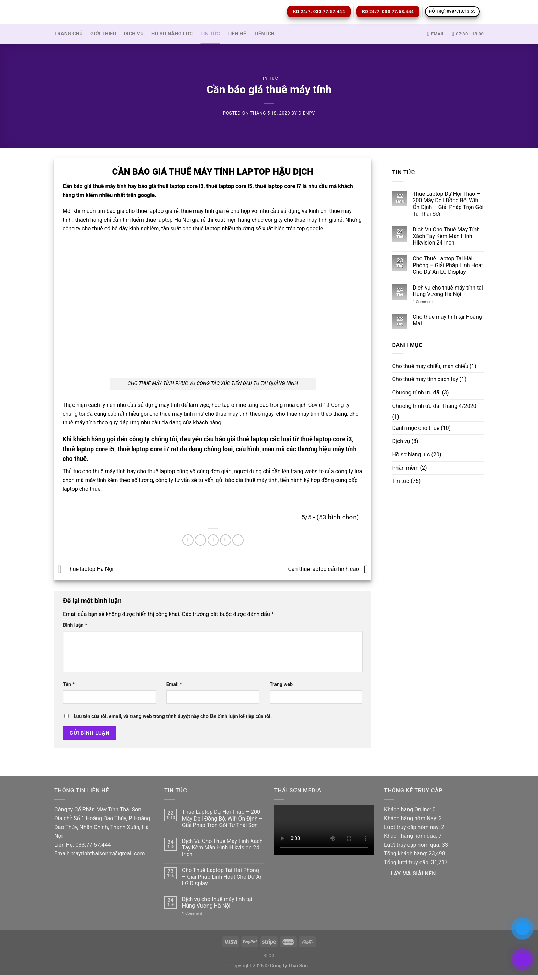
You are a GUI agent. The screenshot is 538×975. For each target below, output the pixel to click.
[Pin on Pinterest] (225, 540)
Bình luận (75, 625)
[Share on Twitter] (200, 540)
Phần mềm (405, 468)
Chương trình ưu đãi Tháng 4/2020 (434, 406)
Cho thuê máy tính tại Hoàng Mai (447, 320)
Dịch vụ (134, 34)
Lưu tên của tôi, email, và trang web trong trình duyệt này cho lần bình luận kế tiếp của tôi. (173, 716)
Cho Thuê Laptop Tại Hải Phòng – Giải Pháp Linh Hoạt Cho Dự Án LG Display (448, 265)
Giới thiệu (103, 34)
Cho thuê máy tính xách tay (425, 379)
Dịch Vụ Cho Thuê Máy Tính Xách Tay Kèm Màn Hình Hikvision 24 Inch (446, 236)
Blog (268, 955)
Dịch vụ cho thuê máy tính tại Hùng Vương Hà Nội (448, 290)
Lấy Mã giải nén (413, 873)
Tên (69, 684)
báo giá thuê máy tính (100, 186)
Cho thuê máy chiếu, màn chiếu (430, 366)
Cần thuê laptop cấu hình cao (329, 569)
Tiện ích (264, 34)
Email (174, 684)
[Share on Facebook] (188, 540)
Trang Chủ (68, 34)
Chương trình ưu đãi (416, 392)
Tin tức (210, 34)
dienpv (306, 113)
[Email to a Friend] (213, 540)
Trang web (281, 684)
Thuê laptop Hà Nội (83, 569)
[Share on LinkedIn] (238, 540)
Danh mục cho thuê (416, 428)
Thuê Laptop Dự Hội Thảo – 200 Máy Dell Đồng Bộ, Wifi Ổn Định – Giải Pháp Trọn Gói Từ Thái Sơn (448, 204)
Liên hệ (236, 34)
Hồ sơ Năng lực (172, 34)
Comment (423, 302)
